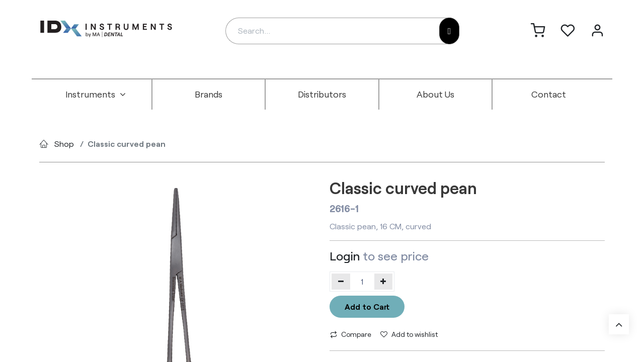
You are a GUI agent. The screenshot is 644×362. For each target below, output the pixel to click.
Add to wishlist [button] (409, 334)
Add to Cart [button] (367, 306)
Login (345, 255)
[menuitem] (95, 94)
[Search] (449, 31)
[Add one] (383, 282)
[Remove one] (341, 282)
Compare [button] (350, 334)
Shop (64, 143)
